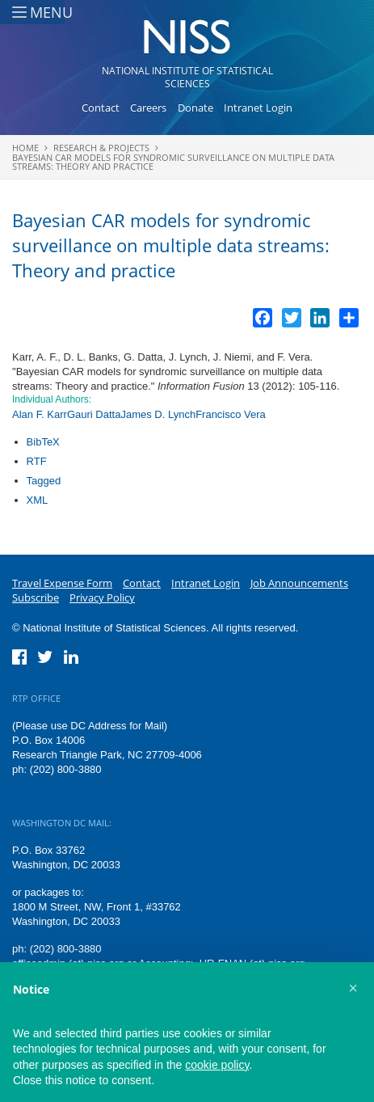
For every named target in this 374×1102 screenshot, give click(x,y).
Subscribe (35, 597)
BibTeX (43, 442)
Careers (148, 107)
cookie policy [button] (217, 1064)
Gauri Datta (93, 414)
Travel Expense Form (62, 583)
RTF (37, 461)
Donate (195, 107)
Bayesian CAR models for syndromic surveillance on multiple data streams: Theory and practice (173, 161)
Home (25, 147)
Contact (101, 107)
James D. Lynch (157, 414)
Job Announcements (299, 583)
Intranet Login (258, 107)
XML (37, 500)
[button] (353, 988)
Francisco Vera (230, 414)
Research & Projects (101, 147)
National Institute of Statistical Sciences (187, 77)
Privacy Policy (102, 597)
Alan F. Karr (39, 414)
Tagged (44, 481)
